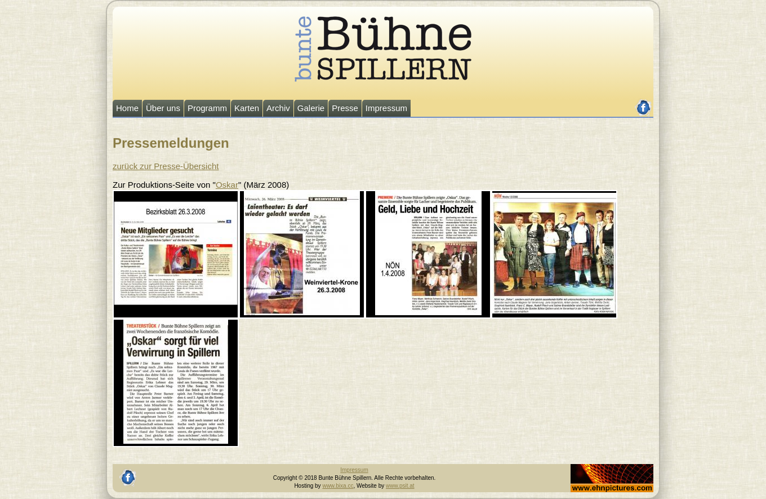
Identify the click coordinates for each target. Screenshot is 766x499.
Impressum (386, 108)
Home (127, 108)
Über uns (163, 108)
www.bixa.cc (337, 486)
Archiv (278, 108)
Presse (345, 108)
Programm (207, 108)
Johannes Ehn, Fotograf (601, 468)
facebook (643, 103)
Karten (246, 108)
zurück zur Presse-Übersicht (166, 166)
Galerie (310, 108)
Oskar (227, 184)
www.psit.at (400, 486)
